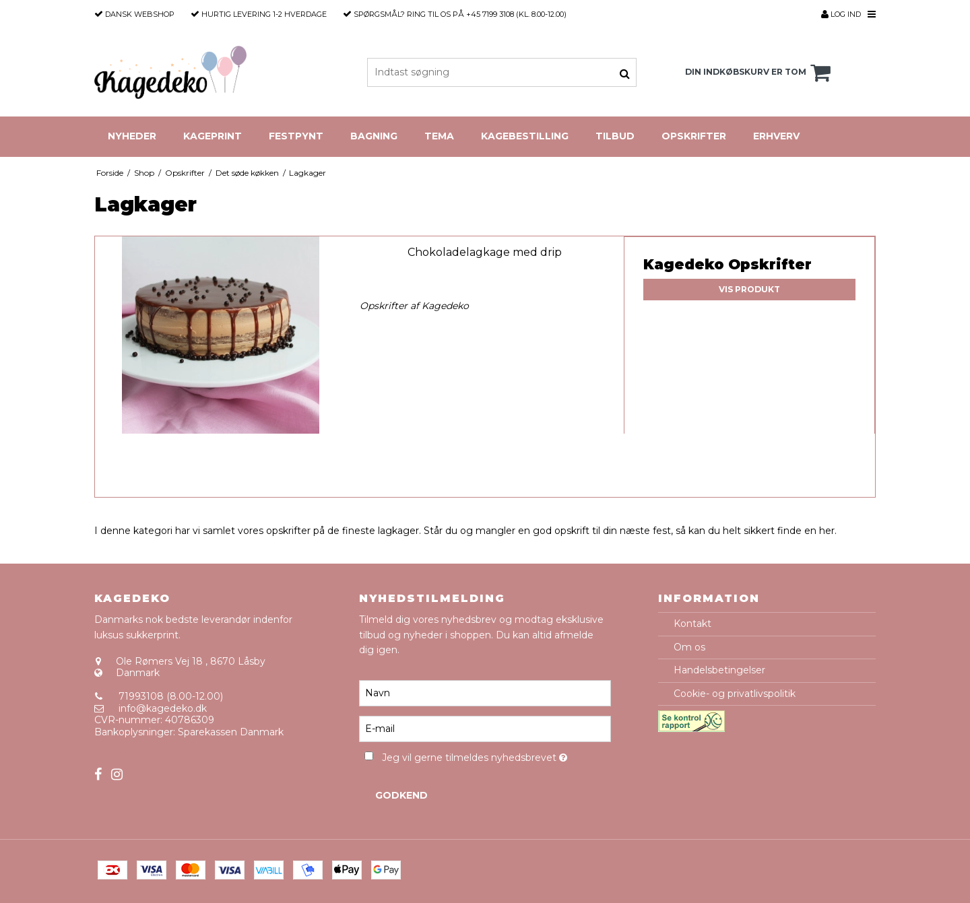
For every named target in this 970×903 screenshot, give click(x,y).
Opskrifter (693, 136)
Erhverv (776, 136)
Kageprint (212, 136)
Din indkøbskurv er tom (760, 72)
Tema (439, 136)
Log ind (841, 14)
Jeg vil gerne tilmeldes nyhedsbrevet (496, 755)
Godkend (401, 795)
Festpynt (296, 136)
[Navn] (484, 693)
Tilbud (615, 136)
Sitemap (114, 755)
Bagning (373, 136)
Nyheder (132, 136)
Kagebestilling (525, 136)
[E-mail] (484, 729)
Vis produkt (749, 289)
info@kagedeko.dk (163, 708)
